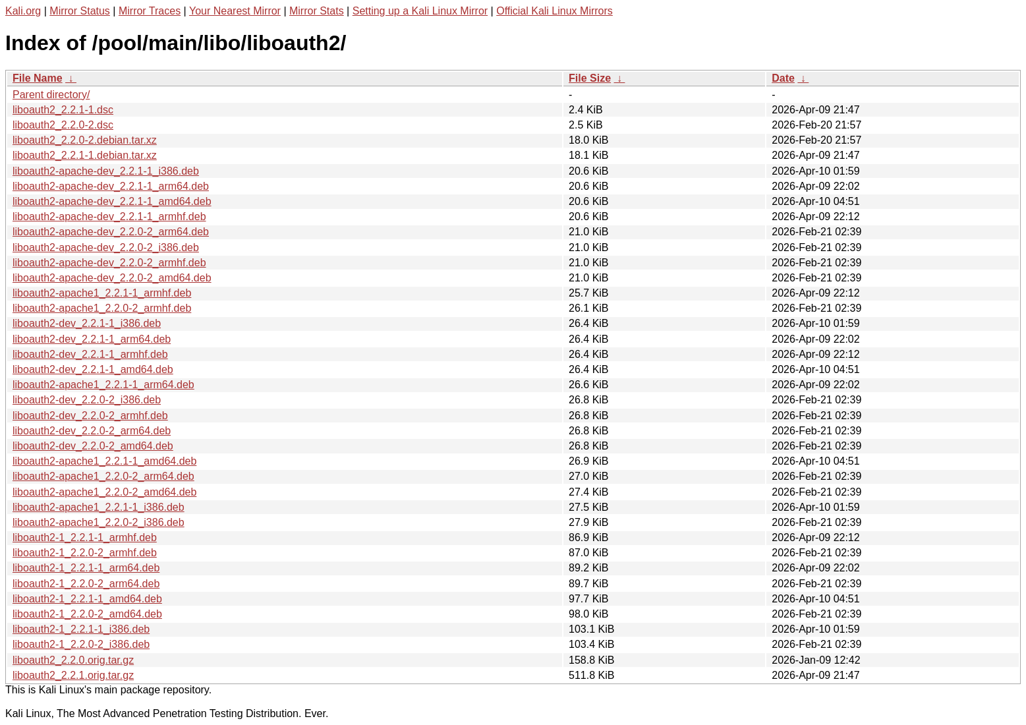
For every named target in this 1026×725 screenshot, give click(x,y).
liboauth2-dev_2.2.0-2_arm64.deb (92, 430)
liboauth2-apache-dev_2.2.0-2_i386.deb (106, 247)
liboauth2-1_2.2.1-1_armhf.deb (85, 537)
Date (783, 78)
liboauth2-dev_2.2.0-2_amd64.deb (93, 445)
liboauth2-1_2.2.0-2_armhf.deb (85, 552)
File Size (590, 78)
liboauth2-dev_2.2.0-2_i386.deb (87, 399)
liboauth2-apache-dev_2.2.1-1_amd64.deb (112, 201)
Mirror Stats (316, 10)
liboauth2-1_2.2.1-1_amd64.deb (87, 598)
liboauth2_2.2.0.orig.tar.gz (73, 660)
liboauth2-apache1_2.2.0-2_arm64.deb (103, 476)
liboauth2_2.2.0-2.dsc (63, 124)
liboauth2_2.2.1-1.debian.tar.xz (85, 155)
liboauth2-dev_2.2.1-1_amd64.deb (93, 369)
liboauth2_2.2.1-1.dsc (63, 109)
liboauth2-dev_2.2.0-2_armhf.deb (90, 415)
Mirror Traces (150, 10)
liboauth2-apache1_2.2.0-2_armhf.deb (102, 308)
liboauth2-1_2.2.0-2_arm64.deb (86, 583)
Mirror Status (79, 10)
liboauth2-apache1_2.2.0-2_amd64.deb (104, 492)
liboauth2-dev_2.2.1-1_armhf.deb (90, 354)
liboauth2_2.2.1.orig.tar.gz (73, 675)
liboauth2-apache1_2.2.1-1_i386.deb (99, 507)
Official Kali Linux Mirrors (554, 10)
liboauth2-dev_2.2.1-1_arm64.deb (92, 339)
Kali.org (23, 10)
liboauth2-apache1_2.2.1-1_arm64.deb (103, 384)
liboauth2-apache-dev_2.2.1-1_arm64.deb (111, 186)
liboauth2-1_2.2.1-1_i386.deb (81, 629)
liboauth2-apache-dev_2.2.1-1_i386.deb (106, 171)
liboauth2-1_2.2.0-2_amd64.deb (87, 614)
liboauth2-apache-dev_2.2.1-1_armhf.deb (109, 216)
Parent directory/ (51, 94)
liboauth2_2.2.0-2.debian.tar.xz (85, 140)
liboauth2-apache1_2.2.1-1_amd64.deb (104, 461)
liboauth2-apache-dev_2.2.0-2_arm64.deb (111, 231)
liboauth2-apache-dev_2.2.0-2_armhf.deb (109, 262)
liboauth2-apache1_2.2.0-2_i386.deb (99, 522)
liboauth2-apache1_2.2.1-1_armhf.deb (102, 293)
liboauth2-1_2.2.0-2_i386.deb (81, 644)
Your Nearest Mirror (235, 10)
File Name (38, 78)
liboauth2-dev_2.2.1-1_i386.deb (87, 323)
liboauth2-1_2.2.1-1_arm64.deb (86, 567)
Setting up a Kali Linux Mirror (420, 10)
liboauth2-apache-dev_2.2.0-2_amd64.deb (112, 277)
